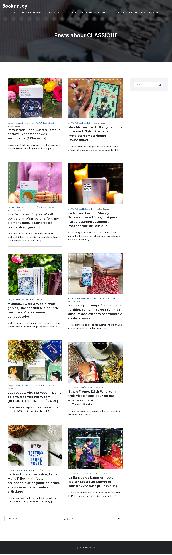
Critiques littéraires (93, 13)
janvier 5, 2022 (99, 123)
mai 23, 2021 (12, 389)
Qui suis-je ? (53, 13)
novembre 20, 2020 (102, 474)
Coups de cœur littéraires (128, 13)
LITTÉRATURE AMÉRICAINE (80, 209)
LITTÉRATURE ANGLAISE (43, 123)
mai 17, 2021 (100, 388)
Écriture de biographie (28, 13)
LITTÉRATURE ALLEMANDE (20, 471)
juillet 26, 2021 (74, 302)
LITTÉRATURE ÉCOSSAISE (79, 474)
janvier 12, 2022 (14, 126)
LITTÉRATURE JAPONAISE (104, 299)
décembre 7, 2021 (15, 211)
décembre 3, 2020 (42, 471)
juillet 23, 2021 (37, 300)
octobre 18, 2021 (102, 209)
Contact (70, 13)
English (154, 13)
